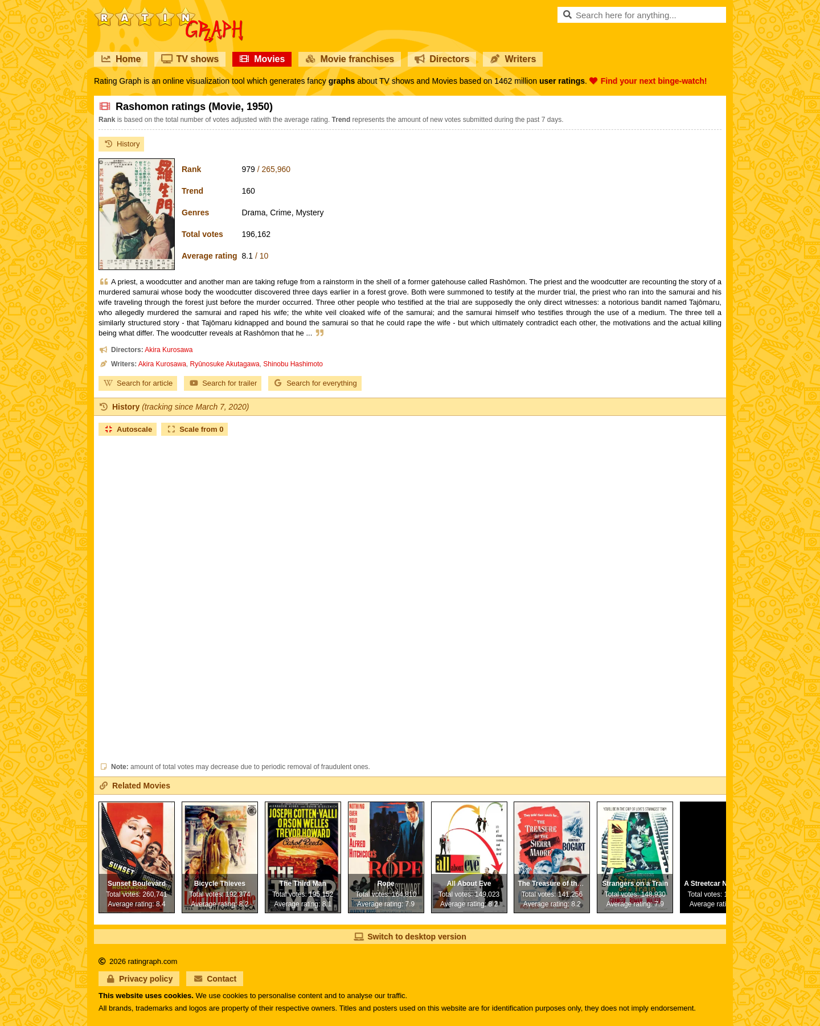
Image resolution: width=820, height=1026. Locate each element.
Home (121, 59)
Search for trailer (222, 383)
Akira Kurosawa (168, 350)
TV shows (190, 59)
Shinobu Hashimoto (293, 364)
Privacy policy (139, 978)
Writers (513, 59)
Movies (262, 59)
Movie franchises (349, 59)
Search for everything (315, 383)
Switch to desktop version (410, 936)
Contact (214, 978)
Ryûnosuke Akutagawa (225, 364)
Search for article (138, 383)
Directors (442, 59)
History (121, 144)
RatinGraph (168, 11)
